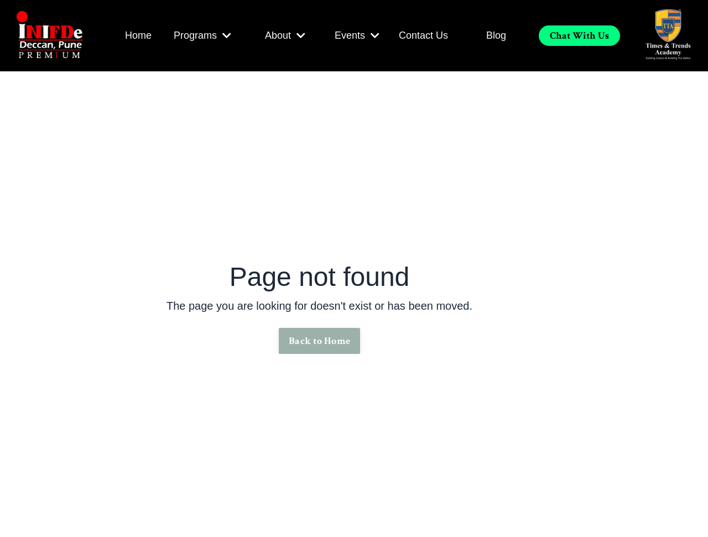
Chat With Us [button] (579, 35)
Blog (496, 35)
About (285, 35)
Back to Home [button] (319, 341)
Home (138, 35)
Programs (202, 35)
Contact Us (423, 35)
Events (357, 35)
